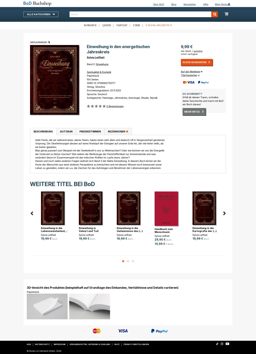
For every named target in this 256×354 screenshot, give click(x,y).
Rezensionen (118, 131)
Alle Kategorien (41, 14)
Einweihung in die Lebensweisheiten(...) (54, 230)
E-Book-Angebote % (159, 25)
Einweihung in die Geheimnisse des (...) (130, 230)
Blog (173, 4)
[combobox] (144, 14)
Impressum (59, 344)
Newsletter (190, 4)
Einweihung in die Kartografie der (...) (204, 230)
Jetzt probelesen (38, 42)
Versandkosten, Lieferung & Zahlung (90, 344)
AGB (29, 344)
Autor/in (66, 131)
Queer (106, 25)
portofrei (198, 51)
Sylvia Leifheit (95, 57)
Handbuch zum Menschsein (164, 230)
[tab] (43, 131)
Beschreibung (43, 131)
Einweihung (102, 64)
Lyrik (136, 25)
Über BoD (158, 4)
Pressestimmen (90, 131)
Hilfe (205, 4)
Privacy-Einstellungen (136, 344)
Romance (90, 25)
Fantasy (122, 25)
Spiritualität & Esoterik (99, 72)
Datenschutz (42, 344)
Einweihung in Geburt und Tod (88, 230)
